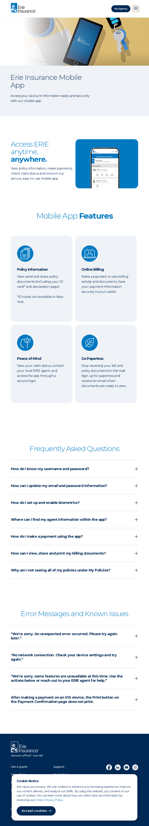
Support (59, 767)
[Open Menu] (135, 8)
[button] (74, 469)
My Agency (120, 8)
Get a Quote (19, 767)
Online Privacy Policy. (49, 800)
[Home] (24, 8)
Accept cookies (34, 811)
